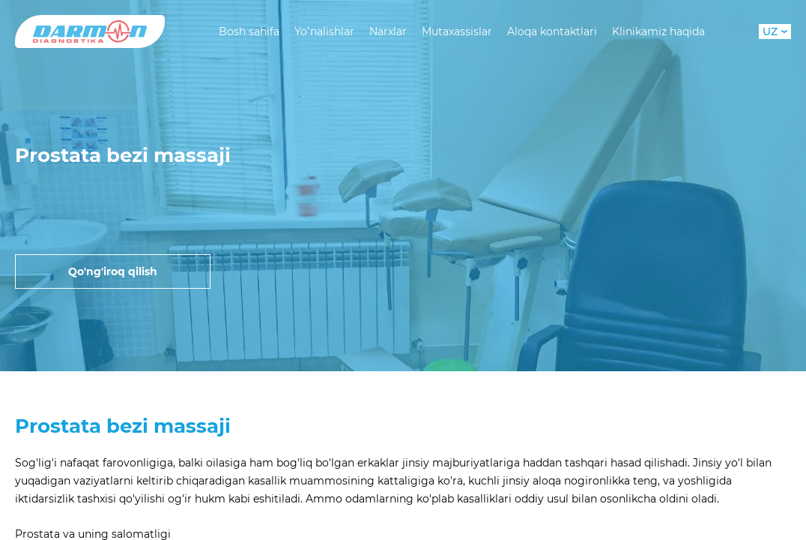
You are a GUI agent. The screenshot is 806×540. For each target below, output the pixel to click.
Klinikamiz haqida (658, 31)
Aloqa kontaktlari (552, 31)
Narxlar (388, 31)
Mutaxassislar (457, 31)
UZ (775, 31)
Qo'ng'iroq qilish (112, 271)
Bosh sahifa (249, 31)
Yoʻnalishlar (324, 31)
